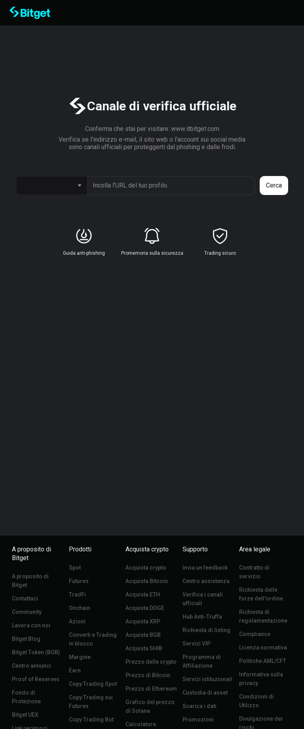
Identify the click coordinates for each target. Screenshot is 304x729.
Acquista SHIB (143, 648)
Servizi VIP (196, 643)
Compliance (254, 634)
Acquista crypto (145, 567)
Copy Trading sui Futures (91, 701)
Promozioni (198, 719)
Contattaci (25, 598)
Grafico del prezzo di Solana (150, 706)
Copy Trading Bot (91, 719)
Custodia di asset (205, 692)
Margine (80, 657)
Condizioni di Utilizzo (256, 700)
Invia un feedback (205, 567)
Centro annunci (31, 666)
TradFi (77, 594)
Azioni (77, 621)
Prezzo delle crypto (151, 662)
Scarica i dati (199, 706)
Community (27, 612)
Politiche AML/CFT (262, 661)
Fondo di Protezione (26, 696)
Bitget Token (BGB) (36, 652)
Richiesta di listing (206, 630)
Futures (79, 581)
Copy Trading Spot (93, 684)
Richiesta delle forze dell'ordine (261, 594)
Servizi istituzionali (207, 679)
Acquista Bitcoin (146, 581)
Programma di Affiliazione (201, 661)
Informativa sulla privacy (261, 678)
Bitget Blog (26, 639)
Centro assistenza (206, 581)
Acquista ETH (142, 594)
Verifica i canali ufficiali (202, 598)
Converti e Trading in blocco (93, 639)
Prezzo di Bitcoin (147, 675)
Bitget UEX (25, 715)
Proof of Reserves (35, 679)
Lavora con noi (31, 625)
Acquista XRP (142, 621)
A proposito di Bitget (30, 580)
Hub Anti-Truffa (202, 616)
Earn (75, 670)
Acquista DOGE (144, 608)
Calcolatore (140, 724)
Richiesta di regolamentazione (263, 616)
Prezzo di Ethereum (151, 688)
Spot (75, 567)
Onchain (79, 608)
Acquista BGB (143, 635)
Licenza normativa (263, 647)
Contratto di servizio (254, 571)
